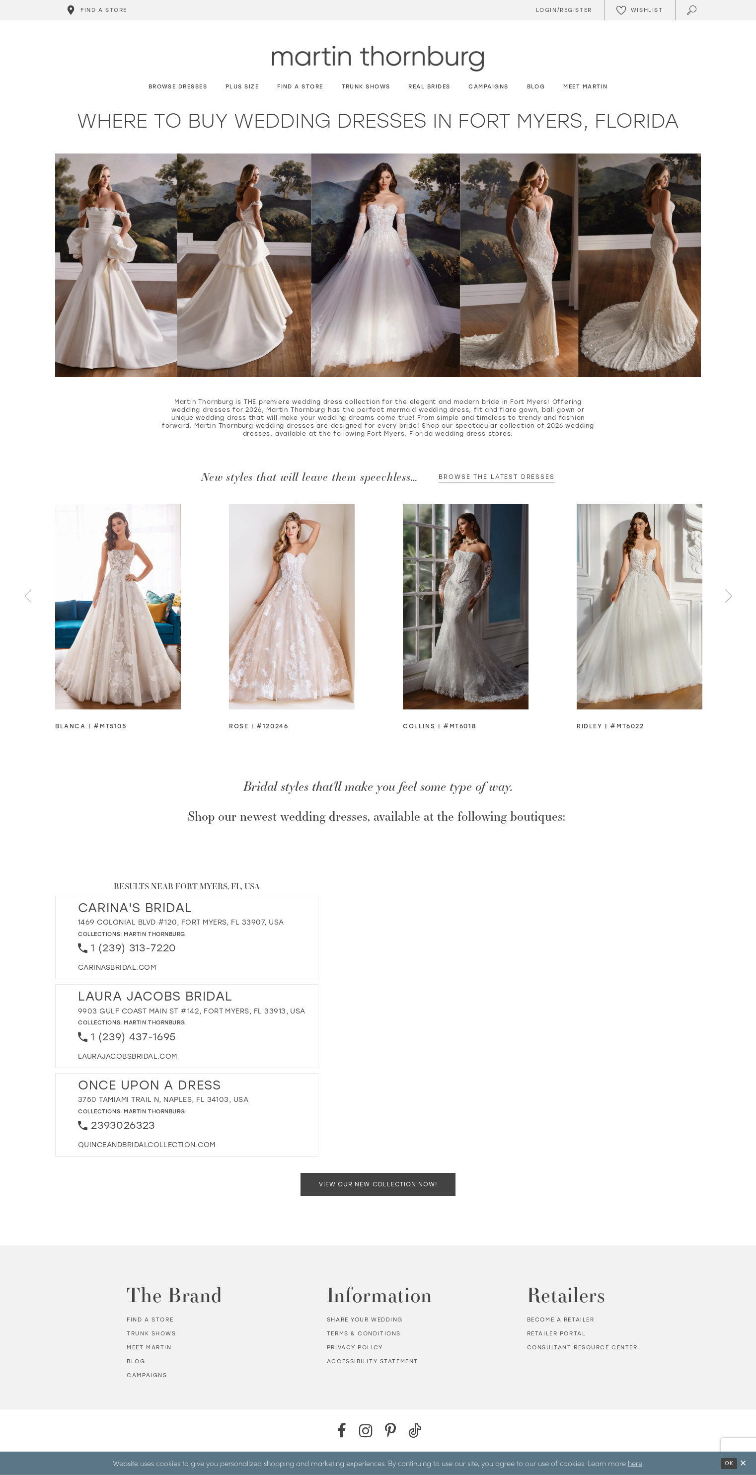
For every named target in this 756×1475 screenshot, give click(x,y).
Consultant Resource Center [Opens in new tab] (582, 1347)
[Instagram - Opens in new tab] (366, 1430)
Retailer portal (556, 1333)
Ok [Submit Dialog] (729, 1463)
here (635, 1463)
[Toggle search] (692, 10)
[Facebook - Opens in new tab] (341, 1430)
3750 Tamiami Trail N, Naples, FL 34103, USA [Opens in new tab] (163, 1099)
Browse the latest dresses (496, 476)
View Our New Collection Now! (378, 1184)
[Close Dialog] (743, 1463)
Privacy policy (355, 1347)
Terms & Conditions (364, 1333)
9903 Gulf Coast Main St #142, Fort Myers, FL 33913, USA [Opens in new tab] (191, 1011)
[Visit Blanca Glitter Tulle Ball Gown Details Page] (118, 606)
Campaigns (147, 1375)
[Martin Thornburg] (378, 59)
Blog (136, 1361)
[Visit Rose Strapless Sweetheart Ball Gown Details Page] (292, 606)
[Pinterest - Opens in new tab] (390, 1430)
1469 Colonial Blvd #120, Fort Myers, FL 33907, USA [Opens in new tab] (181, 922)
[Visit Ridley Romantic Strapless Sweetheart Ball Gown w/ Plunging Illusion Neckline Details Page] (639, 606)
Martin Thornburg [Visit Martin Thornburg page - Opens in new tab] (154, 934)
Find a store (150, 1320)
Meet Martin (149, 1347)
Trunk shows (151, 1333)
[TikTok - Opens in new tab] (414, 1430)
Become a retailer (561, 1320)
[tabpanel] (118, 618)
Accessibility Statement (372, 1361)
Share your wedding (365, 1320)
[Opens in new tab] (117, 967)
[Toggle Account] (562, 10)
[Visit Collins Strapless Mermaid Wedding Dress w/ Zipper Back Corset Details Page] (466, 606)
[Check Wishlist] (639, 10)
